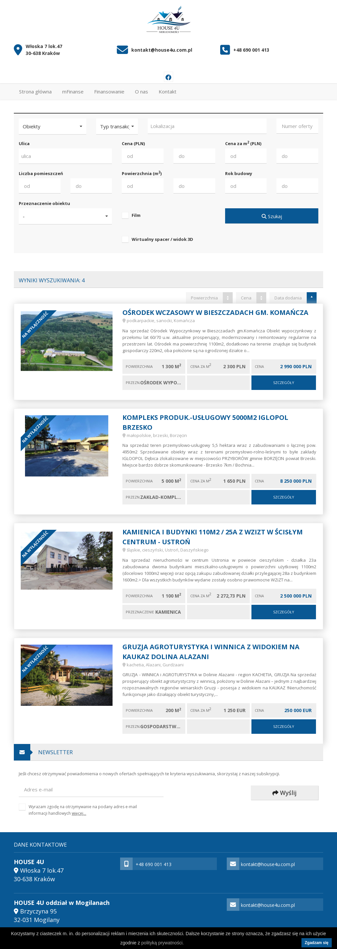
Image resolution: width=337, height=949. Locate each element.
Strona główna (35, 88)
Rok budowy (238, 170)
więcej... (79, 810)
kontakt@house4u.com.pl (161, 47)
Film (136, 212)
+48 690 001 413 (251, 47)
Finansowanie (109, 88)
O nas (141, 88)
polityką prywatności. (162, 942)
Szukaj (271, 213)
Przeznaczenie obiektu (44, 200)
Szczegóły (283, 379)
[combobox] (207, 123)
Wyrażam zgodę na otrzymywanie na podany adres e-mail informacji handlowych (83, 807)
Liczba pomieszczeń (41, 170)
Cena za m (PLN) (243, 140)
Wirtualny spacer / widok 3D (162, 236)
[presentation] (217, 790)
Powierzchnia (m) (142, 170)
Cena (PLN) (133, 140)
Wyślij (284, 790)
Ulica (24, 140)
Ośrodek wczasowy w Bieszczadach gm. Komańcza (215, 309)
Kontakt (167, 88)
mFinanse (73, 88)
